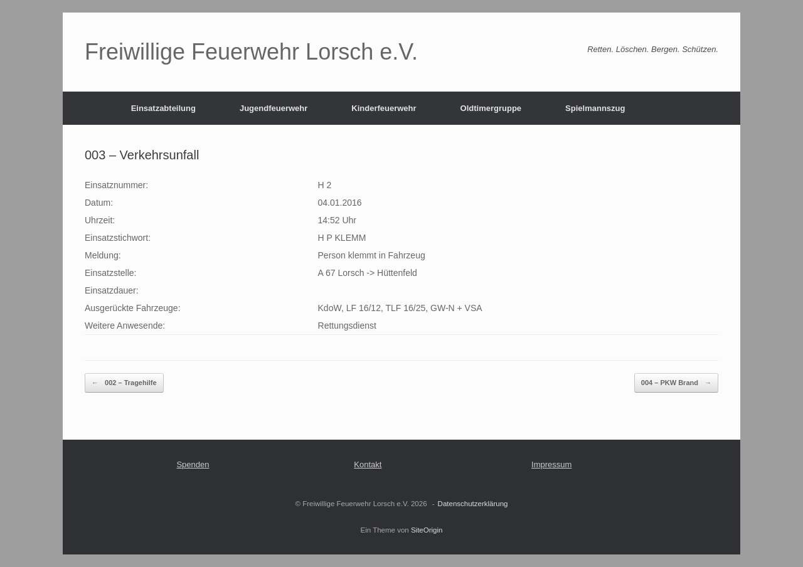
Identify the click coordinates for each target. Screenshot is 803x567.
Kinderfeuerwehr (383, 108)
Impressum (551, 464)
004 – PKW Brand (676, 383)
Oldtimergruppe (491, 108)
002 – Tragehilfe (124, 383)
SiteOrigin (427, 530)
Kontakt (367, 464)
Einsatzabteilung (163, 108)
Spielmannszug (595, 108)
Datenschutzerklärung (473, 503)
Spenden (192, 464)
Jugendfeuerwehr (273, 108)
